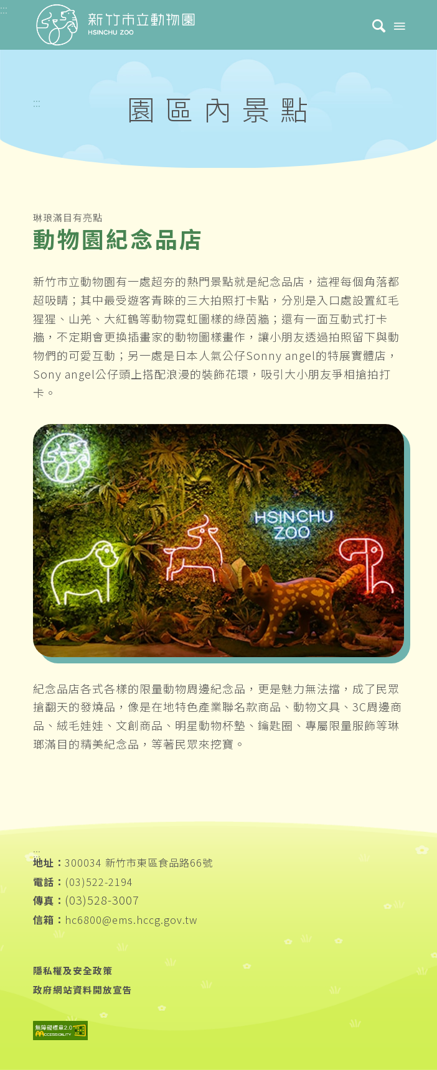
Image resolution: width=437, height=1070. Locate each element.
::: (36, 102)
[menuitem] (372, 25)
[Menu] (398, 25)
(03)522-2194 (99, 881)
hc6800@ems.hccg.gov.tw (131, 919)
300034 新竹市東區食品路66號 (139, 862)
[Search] (372, 25)
